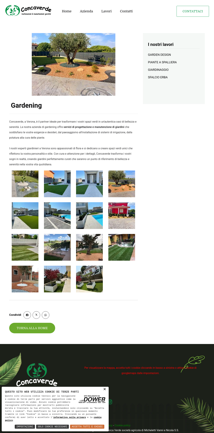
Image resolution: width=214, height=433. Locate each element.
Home (67, 11)
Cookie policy (122, 425)
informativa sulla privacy (69, 417)
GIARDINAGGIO (158, 69)
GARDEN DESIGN (159, 54)
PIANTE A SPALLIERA (162, 62)
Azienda (86, 11)
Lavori (106, 11)
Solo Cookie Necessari (52, 426)
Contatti (126, 11)
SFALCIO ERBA (158, 77)
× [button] (104, 389)
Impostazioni (24, 426)
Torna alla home (32, 328)
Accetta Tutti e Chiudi (87, 426)
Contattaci (193, 11)
